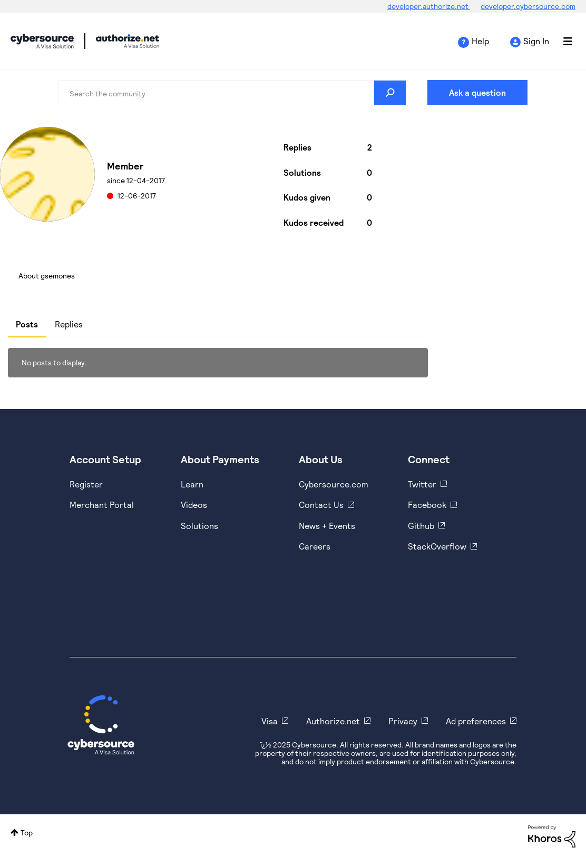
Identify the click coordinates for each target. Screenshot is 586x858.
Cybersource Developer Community (42, 41)
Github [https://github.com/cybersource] (421, 526)
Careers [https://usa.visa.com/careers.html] (314, 546)
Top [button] (27, 832)
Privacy (402, 721)
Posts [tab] (27, 324)
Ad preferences (476, 721)
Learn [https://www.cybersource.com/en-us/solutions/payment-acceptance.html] (192, 484)
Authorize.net (333, 721)
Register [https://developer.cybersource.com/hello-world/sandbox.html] (86, 484)
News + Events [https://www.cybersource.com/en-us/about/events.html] (327, 526)
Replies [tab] (69, 324)
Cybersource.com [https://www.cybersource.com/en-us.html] (333, 484)
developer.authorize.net (428, 6)
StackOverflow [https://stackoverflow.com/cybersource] (437, 546)
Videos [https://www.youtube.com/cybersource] (194, 505)
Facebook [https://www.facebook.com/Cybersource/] (427, 505)
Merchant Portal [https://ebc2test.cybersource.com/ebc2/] (102, 505)
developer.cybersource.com (528, 6)
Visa (269, 721)
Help (480, 41)
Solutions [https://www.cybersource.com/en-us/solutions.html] (199, 526)
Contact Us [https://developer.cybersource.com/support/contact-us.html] (321, 505)
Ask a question (477, 92)
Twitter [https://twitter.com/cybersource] (422, 484)
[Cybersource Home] (101, 725)
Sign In (536, 41)
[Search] (232, 92)
